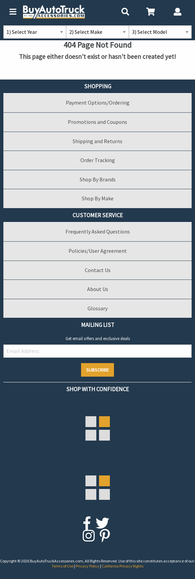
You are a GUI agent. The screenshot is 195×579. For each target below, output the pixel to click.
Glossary (97, 308)
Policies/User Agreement (98, 250)
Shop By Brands (98, 179)
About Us (97, 289)
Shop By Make (98, 198)
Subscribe (97, 370)
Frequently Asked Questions (97, 231)
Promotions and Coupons (97, 121)
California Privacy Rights (122, 566)
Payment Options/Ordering (98, 102)
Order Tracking (97, 160)
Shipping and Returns (97, 141)
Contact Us (98, 270)
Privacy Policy (88, 566)
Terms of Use (63, 566)
